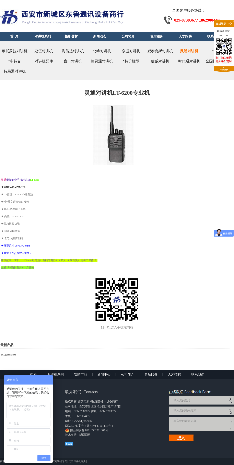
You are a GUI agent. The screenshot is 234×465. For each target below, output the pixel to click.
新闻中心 (103, 374)
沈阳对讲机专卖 (77, 461)
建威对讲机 (160, 61)
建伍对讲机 (44, 51)
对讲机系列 (55, 374)
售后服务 (150, 374)
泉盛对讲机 (131, 51)
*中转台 (14, 61)
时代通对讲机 (189, 61)
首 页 (33, 374)
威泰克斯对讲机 (160, 51)
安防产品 (80, 374)
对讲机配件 (44, 61)
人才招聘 (174, 374)
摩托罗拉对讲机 (14, 51)
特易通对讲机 (15, 71)
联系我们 (197, 374)
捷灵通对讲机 (102, 61)
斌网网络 (85, 434)
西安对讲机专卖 (58, 461)
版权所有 (71, 401)
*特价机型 (131, 61)
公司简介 (127, 374)
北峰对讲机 (102, 51)
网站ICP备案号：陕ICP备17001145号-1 (89, 425)
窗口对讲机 (73, 61)
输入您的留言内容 (202, 424)
